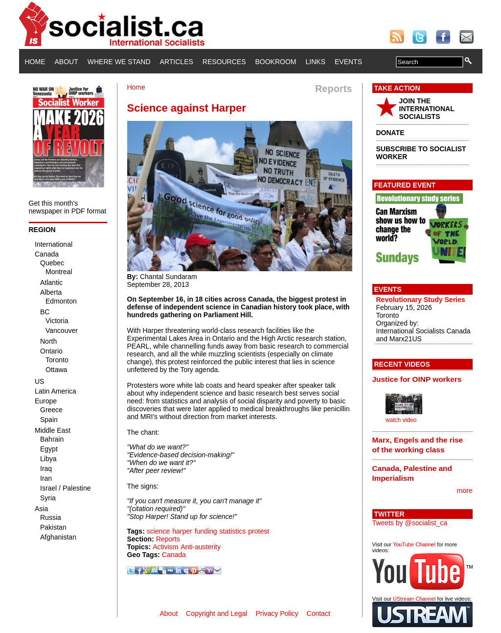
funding (206, 531)
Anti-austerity (201, 547)
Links (315, 62)
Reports (168, 539)
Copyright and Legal (216, 613)
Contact (318, 613)
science (158, 531)
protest (258, 531)
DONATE (390, 133)
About (66, 62)
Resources (224, 62)
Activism (165, 547)
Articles (176, 62)
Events (348, 62)
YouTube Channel (414, 544)
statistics (233, 531)
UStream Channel (414, 599)
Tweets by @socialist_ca (410, 523)
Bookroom (275, 62)
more (465, 490)
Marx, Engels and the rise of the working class (417, 445)
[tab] (422, 379)
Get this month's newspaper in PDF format (68, 207)
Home (35, 62)
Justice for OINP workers (417, 379)
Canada (174, 555)
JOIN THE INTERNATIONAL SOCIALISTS (427, 108)
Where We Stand (119, 62)
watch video (401, 420)
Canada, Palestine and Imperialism (412, 473)
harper (182, 531)
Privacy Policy (276, 613)
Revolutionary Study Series (420, 300)
